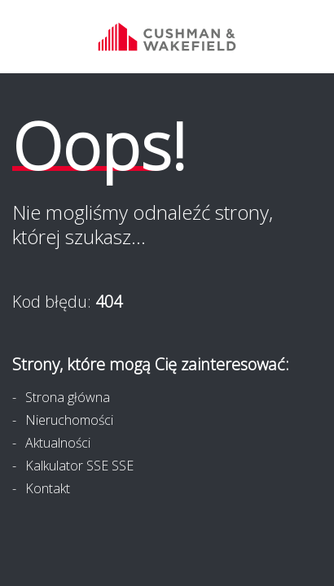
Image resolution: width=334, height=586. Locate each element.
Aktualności (57, 443)
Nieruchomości (69, 420)
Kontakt (47, 488)
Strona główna (67, 397)
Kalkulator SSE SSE (79, 465)
